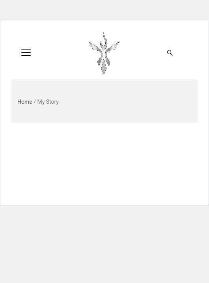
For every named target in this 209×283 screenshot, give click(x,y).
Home (24, 102)
